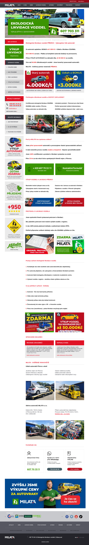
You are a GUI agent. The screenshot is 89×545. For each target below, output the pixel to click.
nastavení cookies (45, 541)
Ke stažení (69, 524)
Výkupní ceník (12, 67)
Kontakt (78, 524)
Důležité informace (14, 117)
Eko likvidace (12, 41)
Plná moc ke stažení (14, 131)
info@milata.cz (13, 108)
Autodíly (52, 524)
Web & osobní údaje (74, 530)
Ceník (19, 524)
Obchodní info (63, 530)
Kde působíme (12, 72)
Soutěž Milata (29, 530)
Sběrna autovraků (14, 92)
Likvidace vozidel (13, 62)
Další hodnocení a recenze (33, 355)
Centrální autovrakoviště (16, 530)
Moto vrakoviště (40, 530)
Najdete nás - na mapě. (62, 414)
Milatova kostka (52, 530)
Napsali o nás (62, 343)
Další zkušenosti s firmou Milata (64, 355)
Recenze (61, 524)
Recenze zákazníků (34, 343)
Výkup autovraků (13, 82)
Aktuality (11, 524)
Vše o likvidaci (12, 77)
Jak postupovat (13, 122)
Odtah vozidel (12, 87)
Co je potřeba (12, 126)
